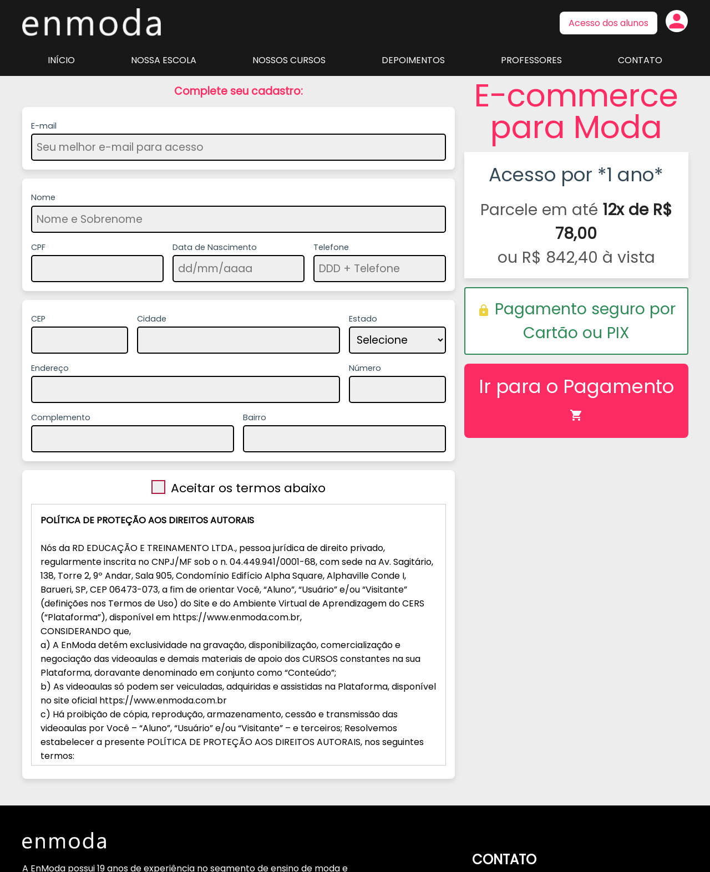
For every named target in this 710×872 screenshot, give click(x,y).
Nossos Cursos (289, 60)
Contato (640, 60)
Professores (531, 60)
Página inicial (91, 22)
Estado (363, 318)
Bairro (254, 417)
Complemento (60, 417)
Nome (43, 197)
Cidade (151, 318)
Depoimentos (413, 60)
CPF (38, 247)
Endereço (50, 368)
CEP (38, 318)
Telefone (331, 247)
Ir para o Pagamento (576, 397)
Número (365, 368)
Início (61, 60)
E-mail (44, 125)
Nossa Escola (163, 60)
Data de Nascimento (215, 247)
